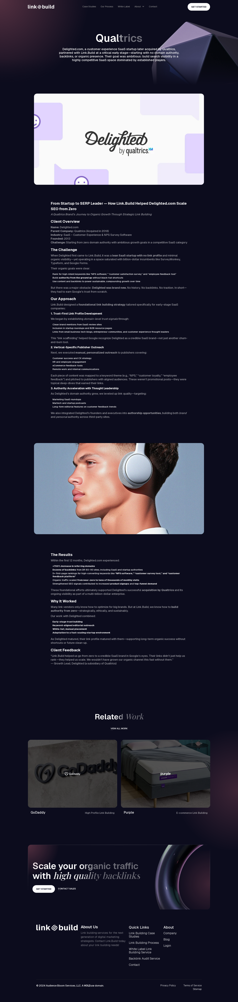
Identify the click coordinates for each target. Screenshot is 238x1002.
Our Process (107, 6)
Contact (153, 6)
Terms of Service (192, 986)
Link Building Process (144, 944)
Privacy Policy (168, 986)
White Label (124, 6)
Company (170, 935)
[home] (41, 7)
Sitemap (197, 990)
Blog (166, 941)
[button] (139, 6)
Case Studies (89, 6)
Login (167, 947)
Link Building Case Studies (142, 936)
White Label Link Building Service (140, 952)
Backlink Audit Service (144, 960)
